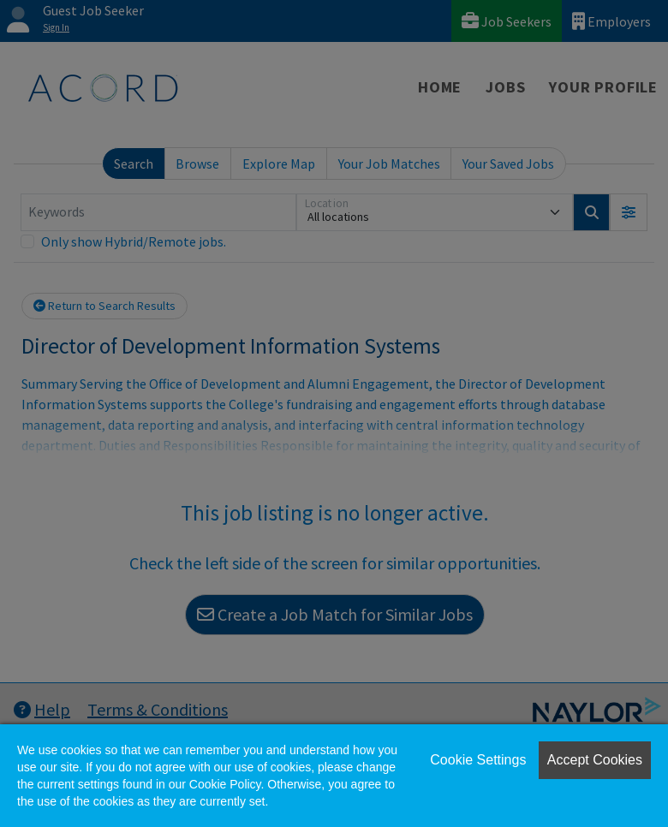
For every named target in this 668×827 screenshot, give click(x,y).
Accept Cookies (594, 760)
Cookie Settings (478, 760)
